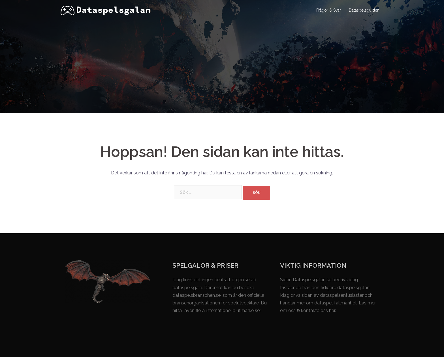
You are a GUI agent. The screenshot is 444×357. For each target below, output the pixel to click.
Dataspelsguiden (364, 10)
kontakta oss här (318, 310)
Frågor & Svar (328, 10)
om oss (288, 310)
